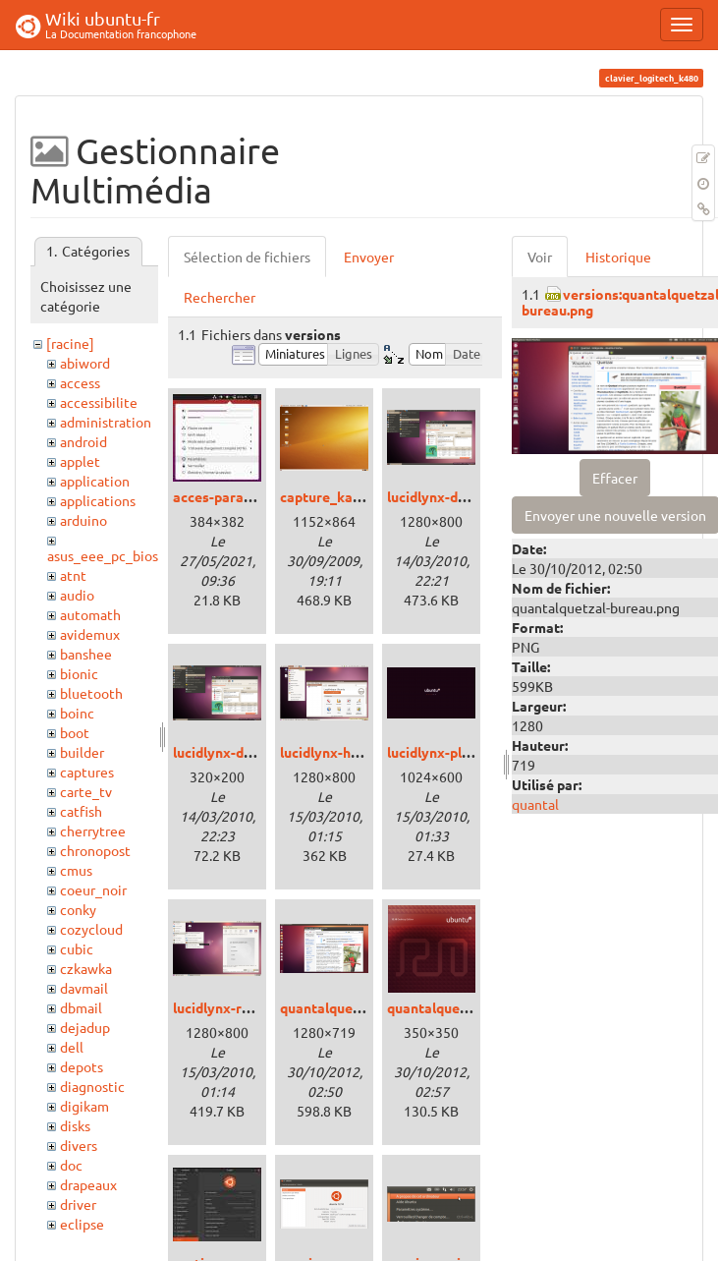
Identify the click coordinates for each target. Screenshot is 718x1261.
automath (90, 614)
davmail (84, 988)
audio (77, 594)
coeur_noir (93, 889)
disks (75, 1125)
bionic (79, 673)
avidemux (90, 634)
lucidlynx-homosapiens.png (368, 752)
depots (81, 1066)
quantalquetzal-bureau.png (367, 1007)
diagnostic (92, 1086)
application (95, 480)
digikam (84, 1106)
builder (82, 752)
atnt (73, 575)
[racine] (70, 343)
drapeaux (88, 1184)
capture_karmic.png (344, 496)
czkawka (86, 968)
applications (98, 500)
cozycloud (91, 929)
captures (87, 771)
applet (80, 461)
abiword (85, 363)
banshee (86, 653)
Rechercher (219, 297)
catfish (81, 811)
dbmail (81, 1007)
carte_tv (86, 791)
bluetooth (91, 693)
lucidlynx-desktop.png (458, 496)
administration (105, 421)
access (80, 382)
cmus (76, 870)
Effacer (614, 478)
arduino (83, 520)
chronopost (95, 850)
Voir (539, 256)
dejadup (85, 1027)
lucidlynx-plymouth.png (462, 752)
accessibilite (99, 402)
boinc (77, 712)
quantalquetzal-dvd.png (463, 1007)
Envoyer (369, 256)
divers (78, 1145)
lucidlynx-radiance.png (245, 1007)
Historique (618, 256)
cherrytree (93, 830)
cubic (76, 948)
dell (71, 1047)
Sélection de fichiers (247, 256)
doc (71, 1165)
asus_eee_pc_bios (102, 555)
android (83, 441)
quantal (535, 804)
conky (78, 909)
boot (74, 732)
